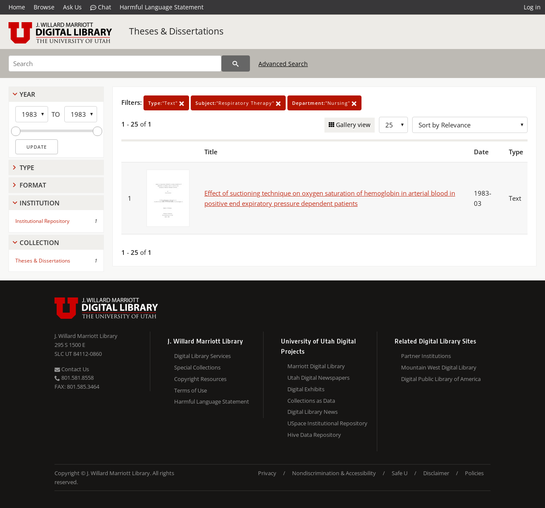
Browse (44, 7)
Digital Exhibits (305, 389)
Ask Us (72, 7)
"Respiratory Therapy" (238, 103)
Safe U (399, 473)
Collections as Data (311, 400)
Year (27, 94)
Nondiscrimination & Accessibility (334, 473)
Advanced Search (283, 64)
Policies (474, 473)
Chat (100, 7)
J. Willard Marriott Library (86, 336)
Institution (40, 203)
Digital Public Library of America (441, 379)
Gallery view (352, 125)
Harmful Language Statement (162, 7)
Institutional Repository (42, 221)
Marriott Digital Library (316, 366)
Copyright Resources (200, 379)
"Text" (166, 103)
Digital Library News (312, 412)
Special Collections (197, 367)
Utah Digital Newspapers (318, 377)
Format (33, 185)
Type (27, 167)
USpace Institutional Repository (327, 423)
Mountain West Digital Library (438, 367)
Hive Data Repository (314, 435)
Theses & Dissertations (176, 31)
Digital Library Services (202, 356)
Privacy (267, 473)
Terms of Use (190, 390)
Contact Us (71, 369)
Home (17, 7)
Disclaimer (436, 473)
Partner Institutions (426, 356)
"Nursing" (324, 103)
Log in (532, 7)
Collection (39, 242)
